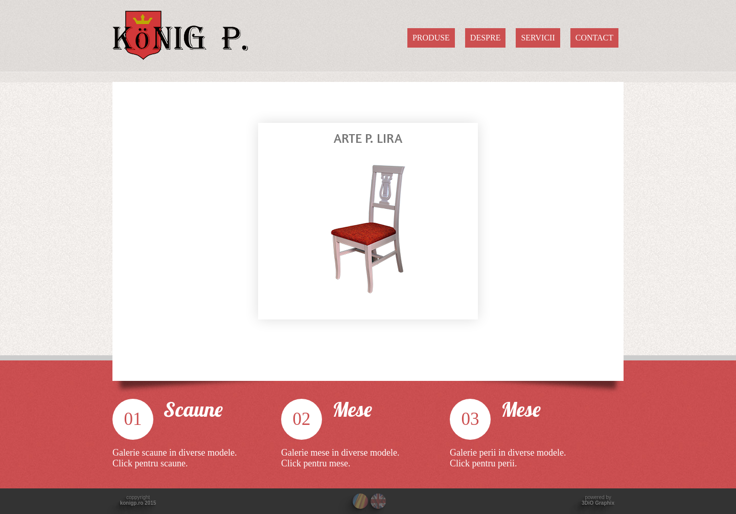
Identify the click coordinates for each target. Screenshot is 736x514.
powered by (598, 500)
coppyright (138, 500)
